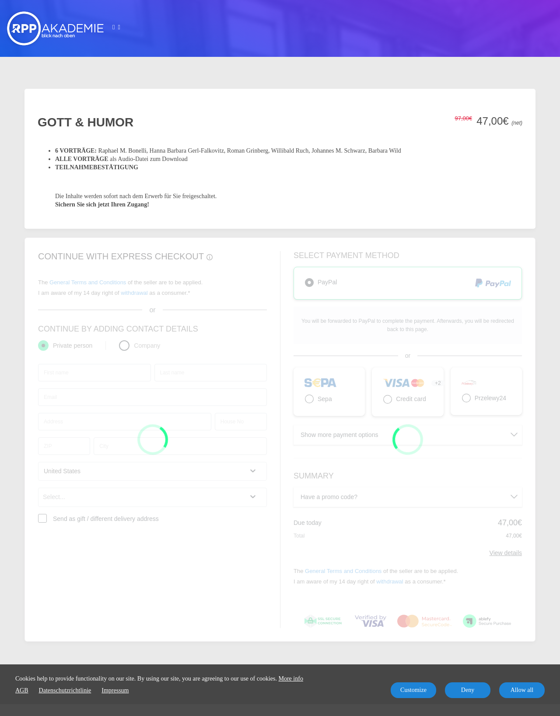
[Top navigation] (116, 28)
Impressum (115, 690)
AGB (21, 690)
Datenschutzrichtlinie (65, 690)
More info (291, 678)
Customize (413, 690)
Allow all (522, 690)
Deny (467, 690)
